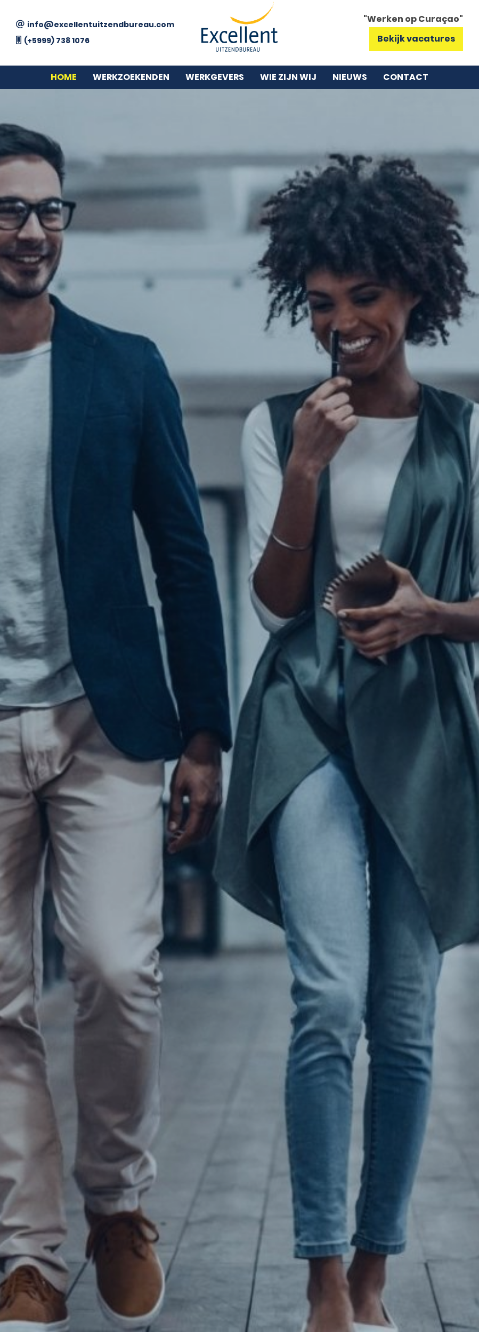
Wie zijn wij (288, 77)
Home (64, 77)
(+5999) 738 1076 (57, 40)
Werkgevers (214, 77)
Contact (405, 77)
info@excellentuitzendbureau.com (100, 24)
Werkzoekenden (131, 77)
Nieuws (349, 77)
